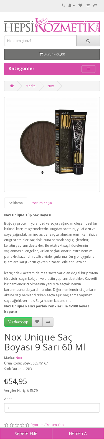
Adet (8, 399)
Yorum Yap (55, 424)
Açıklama (16, 203)
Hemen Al (78, 433)
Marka (30, 86)
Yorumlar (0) (42, 203)
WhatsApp (18, 322)
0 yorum (37, 424)
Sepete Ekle (26, 433)
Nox (50, 86)
